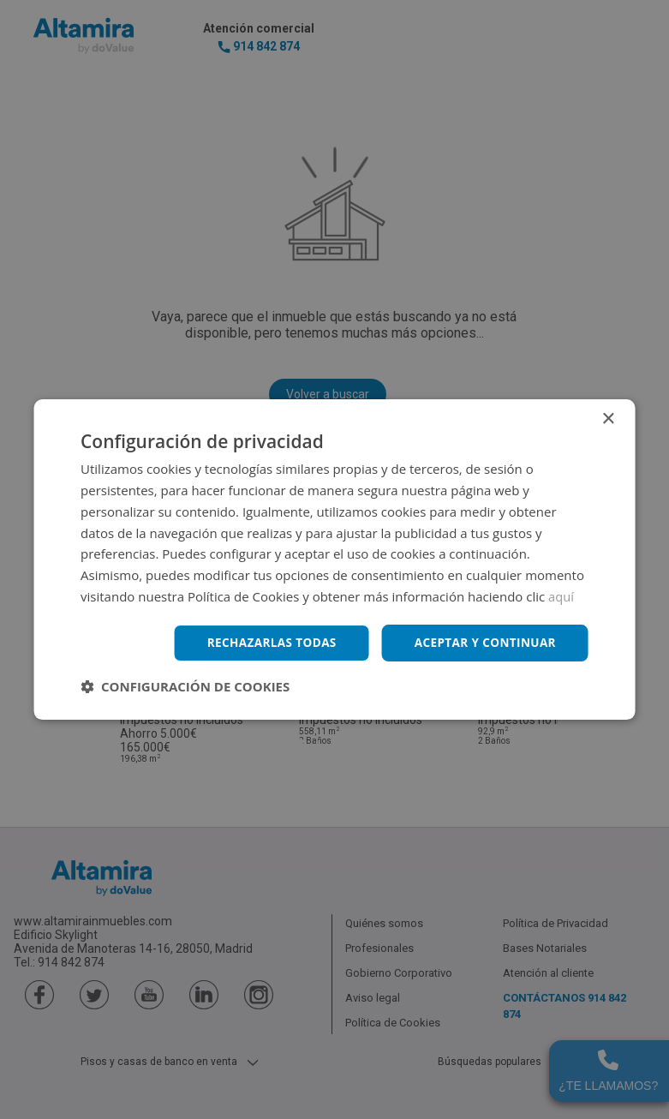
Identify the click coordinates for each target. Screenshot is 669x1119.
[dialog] (334, 559)
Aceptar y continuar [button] (482, 642)
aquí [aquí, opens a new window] (561, 595)
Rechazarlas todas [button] (265, 642)
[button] (185, 687)
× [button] (607, 418)
